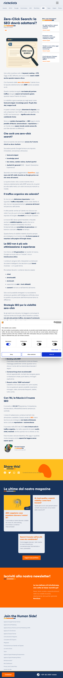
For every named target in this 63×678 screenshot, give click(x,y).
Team (5, 651)
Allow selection (31, 354)
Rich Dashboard (8, 663)
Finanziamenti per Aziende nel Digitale (14, 645)
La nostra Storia (8, 648)
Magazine (6, 642)
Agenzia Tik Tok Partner (10, 630)
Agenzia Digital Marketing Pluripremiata (14, 654)
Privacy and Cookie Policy (10, 666)
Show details (54, 349)
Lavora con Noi (8, 669)
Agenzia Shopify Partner (10, 633)
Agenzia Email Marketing (10, 624)
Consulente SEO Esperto (10, 639)
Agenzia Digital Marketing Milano (12, 657)
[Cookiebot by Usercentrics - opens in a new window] (54, 322)
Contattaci (8, 674)
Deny (11, 354)
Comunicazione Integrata (10, 636)
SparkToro (31, 173)
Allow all (51, 354)
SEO (6, 30)
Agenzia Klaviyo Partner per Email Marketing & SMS (17, 627)
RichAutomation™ (8, 660)
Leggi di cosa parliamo (31, 558)
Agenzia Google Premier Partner (12, 621)
